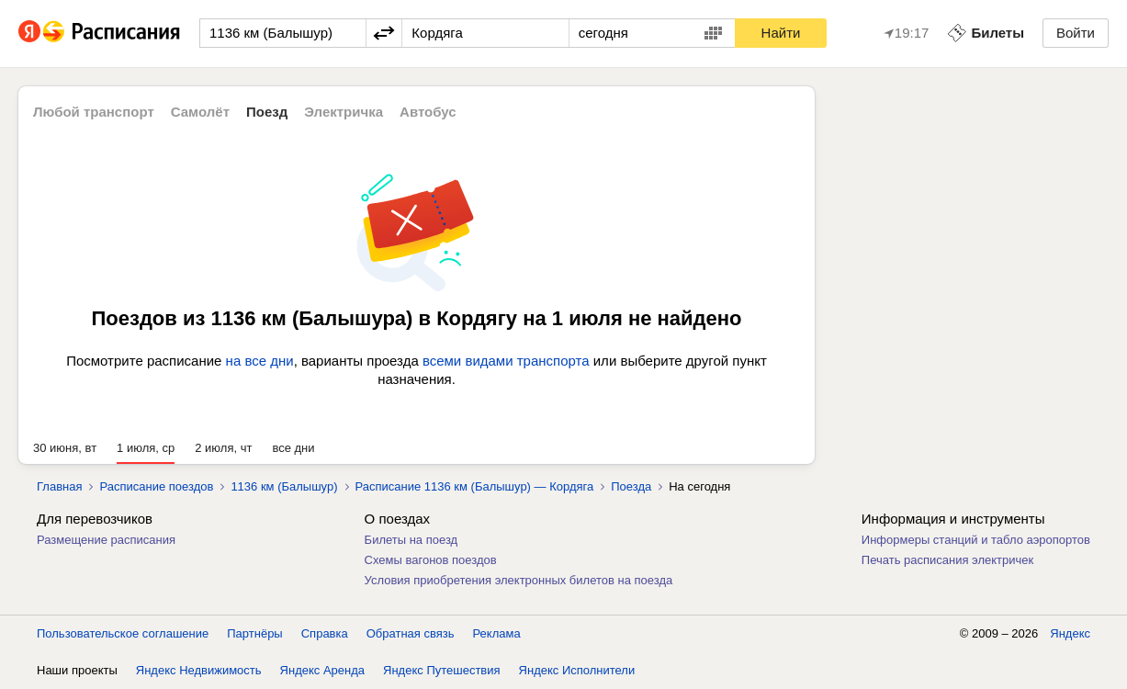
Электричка (343, 111)
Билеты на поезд (411, 540)
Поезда (631, 486)
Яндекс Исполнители (577, 670)
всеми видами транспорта (506, 360)
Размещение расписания (106, 540)
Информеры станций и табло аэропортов (976, 540)
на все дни (260, 360)
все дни (293, 448)
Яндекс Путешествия (442, 670)
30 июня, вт (64, 448)
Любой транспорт (93, 111)
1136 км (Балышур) (284, 486)
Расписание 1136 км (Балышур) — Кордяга (474, 486)
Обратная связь (410, 633)
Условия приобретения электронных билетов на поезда (519, 580)
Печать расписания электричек (947, 560)
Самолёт (200, 111)
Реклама (497, 633)
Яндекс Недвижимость (199, 670)
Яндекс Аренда (322, 670)
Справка (324, 633)
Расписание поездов (156, 486)
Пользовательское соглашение (122, 633)
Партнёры (254, 633)
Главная (59, 486)
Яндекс (1070, 633)
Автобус (428, 111)
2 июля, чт (223, 448)
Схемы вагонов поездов (431, 560)
